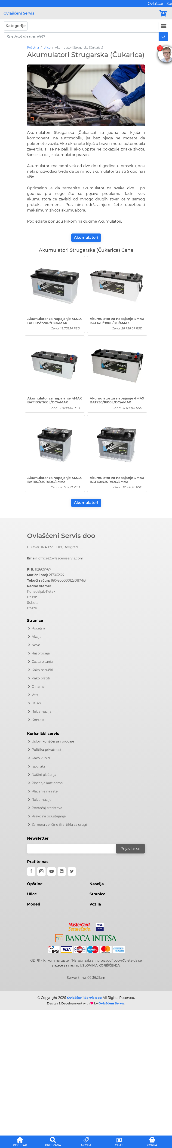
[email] (74, 848)
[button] (20, 1141)
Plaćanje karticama (47, 783)
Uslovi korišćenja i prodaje (53, 741)
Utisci (36, 703)
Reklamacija (41, 711)
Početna (33, 47)
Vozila (95, 904)
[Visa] (98, 926)
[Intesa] (86, 937)
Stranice (97, 894)
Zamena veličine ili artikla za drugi (59, 824)
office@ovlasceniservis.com (60, 558)
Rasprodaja (41, 653)
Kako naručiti (42, 670)
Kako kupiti (41, 758)
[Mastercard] (80, 926)
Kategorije (16, 26)
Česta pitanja (42, 661)
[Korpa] (164, 13)
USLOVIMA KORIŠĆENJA (100, 965)
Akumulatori (86, 237)
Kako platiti (41, 678)
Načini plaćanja (44, 774)
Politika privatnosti (47, 749)
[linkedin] (62, 871)
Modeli (33, 904)
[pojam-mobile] (81, 36)
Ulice (46, 47)
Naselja (96, 884)
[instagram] (41, 871)
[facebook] (31, 871)
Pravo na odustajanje (49, 816)
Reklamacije (41, 799)
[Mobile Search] (163, 36)
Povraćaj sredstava (47, 808)
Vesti (36, 695)
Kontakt (38, 719)
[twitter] (72, 871)
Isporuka (39, 766)
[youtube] (51, 871)
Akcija (36, 636)
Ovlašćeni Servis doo (61, 536)
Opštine (35, 884)
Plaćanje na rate (45, 791)
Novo (36, 645)
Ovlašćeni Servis (18, 13)
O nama (38, 686)
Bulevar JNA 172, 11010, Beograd (52, 547)
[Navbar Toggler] (163, 26)
